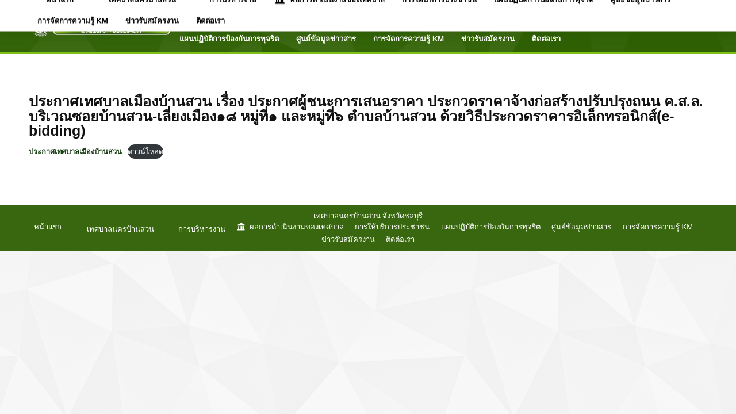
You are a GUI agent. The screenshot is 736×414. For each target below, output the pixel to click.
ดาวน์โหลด (145, 151)
